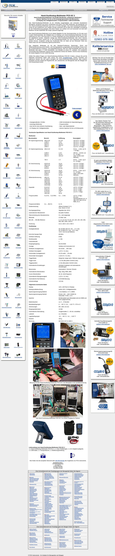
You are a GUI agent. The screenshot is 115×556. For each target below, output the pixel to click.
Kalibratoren (46, 488)
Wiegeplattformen (77, 543)
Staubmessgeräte (62, 519)
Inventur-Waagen (47, 544)
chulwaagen (77, 529)
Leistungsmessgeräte (48, 506)
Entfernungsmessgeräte (34, 504)
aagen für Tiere (77, 540)
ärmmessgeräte (47, 495)
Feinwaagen (46, 530)
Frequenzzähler (32, 516)
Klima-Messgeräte (48, 493)
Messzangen (46, 521)
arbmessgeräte (32, 508)
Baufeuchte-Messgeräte (34, 478)
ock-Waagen (32, 532)
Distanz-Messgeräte (33, 494)
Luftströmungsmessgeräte (49, 511)
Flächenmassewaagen (48, 532)
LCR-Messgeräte (47, 503)
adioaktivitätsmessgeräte (64, 497)
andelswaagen (47, 537)
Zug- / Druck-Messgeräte (79, 522)
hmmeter (61, 479)
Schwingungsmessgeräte (64, 514)
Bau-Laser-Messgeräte (33, 479)
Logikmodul (18, 287)
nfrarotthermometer (48, 481)
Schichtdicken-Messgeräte (62, 510)
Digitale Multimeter (33, 493)
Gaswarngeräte (32, 519)
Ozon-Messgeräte (62, 482)
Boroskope (31, 481)
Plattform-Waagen (63, 545)
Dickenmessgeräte (33, 490)
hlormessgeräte (32, 484)
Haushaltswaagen (47, 538)
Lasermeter (46, 497)
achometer (76, 481)
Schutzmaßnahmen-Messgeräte (63, 512)
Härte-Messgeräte (47, 474)
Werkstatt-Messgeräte (78, 514)
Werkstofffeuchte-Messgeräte (77, 516)
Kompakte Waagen (63, 531)
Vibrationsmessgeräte (78, 503)
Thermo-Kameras (77, 488)
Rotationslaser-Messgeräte (62, 502)
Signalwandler (62, 515)
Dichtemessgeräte (33, 489)
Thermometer (77, 490)
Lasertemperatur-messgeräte (47, 502)
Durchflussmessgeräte (33, 500)
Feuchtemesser (32, 511)
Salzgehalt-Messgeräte (63, 507)
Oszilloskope (62, 481)
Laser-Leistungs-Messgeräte (47, 499)
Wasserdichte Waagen (78, 542)
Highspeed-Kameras (48, 475)
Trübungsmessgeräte (78, 493)
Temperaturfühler (77, 485)
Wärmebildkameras (78, 513)
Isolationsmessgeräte (48, 485)
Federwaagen (47, 529)
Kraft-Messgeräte (47, 490)
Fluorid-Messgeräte (33, 515)
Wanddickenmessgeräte (79, 508)
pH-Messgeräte (62, 490)
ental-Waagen (32, 537)
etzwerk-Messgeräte (63, 477)
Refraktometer (62, 500)
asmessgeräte (32, 518)
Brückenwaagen (32, 535)
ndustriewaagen (47, 543)
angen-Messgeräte (78, 521)
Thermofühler (77, 486)
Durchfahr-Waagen (33, 542)
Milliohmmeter (47, 523)
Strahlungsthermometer (79, 474)
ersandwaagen (77, 537)
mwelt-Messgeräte (78, 496)
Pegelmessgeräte (62, 489)
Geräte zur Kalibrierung (34, 522)
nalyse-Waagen (32, 529)
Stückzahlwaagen (77, 531)
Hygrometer (46, 479)
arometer (31, 477)
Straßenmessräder (77, 476)
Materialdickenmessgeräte (49, 515)
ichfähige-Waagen (33, 544)
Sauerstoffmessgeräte (63, 506)
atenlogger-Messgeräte (32, 487)
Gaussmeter (31, 521)
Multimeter (61, 473)
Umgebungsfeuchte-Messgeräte (78, 498)
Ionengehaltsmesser (48, 483)
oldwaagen (46, 535)
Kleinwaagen (62, 530)
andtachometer (47, 473)
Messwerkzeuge (47, 520)
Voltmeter (76, 504)
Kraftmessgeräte (62, 532)
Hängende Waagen (48, 539)
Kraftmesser (46, 491)
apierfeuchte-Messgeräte (62, 486)
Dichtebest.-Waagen (33, 538)
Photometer (61, 492)
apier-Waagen (62, 542)
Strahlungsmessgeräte (78, 475)
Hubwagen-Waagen (48, 540)
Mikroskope (46, 522)
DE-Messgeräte (77, 501)
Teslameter (76, 491)
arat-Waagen (62, 529)
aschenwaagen (77, 533)
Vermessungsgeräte (78, 502)
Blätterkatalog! (13, 17)
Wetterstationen (77, 518)
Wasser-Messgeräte (78, 509)
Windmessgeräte (77, 519)
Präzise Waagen (62, 546)
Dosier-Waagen (32, 540)
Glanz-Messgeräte (33, 523)
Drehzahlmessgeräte (33, 497)
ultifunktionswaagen (63, 539)
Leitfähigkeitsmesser (48, 504)
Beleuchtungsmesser (33, 480)
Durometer (31, 501)
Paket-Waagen (62, 543)
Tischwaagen (76, 535)
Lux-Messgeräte (47, 512)
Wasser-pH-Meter (77, 510)
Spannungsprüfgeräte (63, 516)
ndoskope (31, 503)
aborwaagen (62, 536)
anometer (46, 514)
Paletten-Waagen (62, 544)
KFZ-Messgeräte (47, 489)
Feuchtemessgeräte (33, 509)
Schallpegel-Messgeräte (64, 508)
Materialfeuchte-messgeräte (47, 517)
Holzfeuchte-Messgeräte (49, 478)
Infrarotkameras (47, 482)
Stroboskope (76, 478)
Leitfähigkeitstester (48, 505)
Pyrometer (61, 494)
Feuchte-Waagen (47, 531)
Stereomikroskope (63, 517)
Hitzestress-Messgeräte (49, 476)
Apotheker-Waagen (33, 530)
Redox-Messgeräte (63, 499)
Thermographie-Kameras (79, 489)
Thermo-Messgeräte (78, 492)
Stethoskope (61, 518)
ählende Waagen (77, 546)
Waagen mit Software (78, 541)
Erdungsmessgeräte (33, 505)
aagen (76, 507)
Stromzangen (77, 479)
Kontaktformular (67, 57)
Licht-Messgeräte (47, 507)
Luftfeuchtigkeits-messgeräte (48, 509)
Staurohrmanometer (78, 473)
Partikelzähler (62, 488)
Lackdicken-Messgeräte (49, 496)
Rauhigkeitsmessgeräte (64, 498)
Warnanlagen (77, 511)
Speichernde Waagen (78, 530)
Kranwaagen (61, 533)
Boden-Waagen (32, 533)
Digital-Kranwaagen (33, 539)
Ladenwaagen (62, 537)
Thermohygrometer (78, 487)
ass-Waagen (32, 547)
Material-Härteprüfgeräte (49, 519)
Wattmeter (76, 512)
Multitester (61, 474)
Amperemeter (32, 474)
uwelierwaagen (47, 547)
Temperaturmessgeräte (78, 483)
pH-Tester (61, 491)
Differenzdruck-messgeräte (32, 492)
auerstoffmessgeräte (63, 505)
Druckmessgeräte (32, 498)
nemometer (32, 473)
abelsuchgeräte (47, 487)
